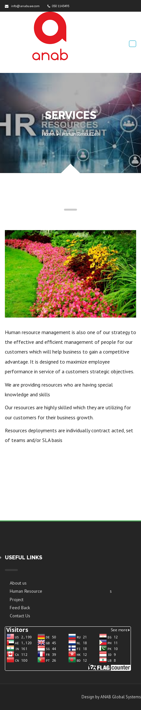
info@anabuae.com (22, 6)
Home (48, 134)
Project (16, 599)
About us (18, 583)
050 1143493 (58, 6)
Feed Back (20, 608)
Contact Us (20, 616)
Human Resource (26, 591)
